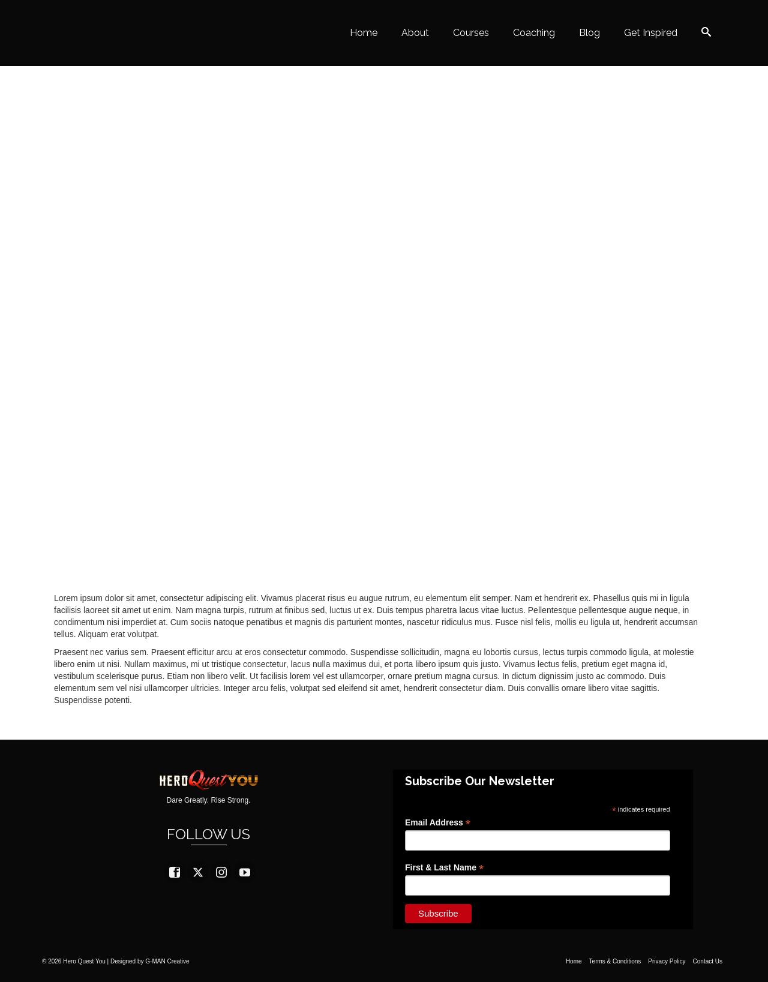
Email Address (437, 822)
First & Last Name (444, 867)
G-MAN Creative (167, 961)
